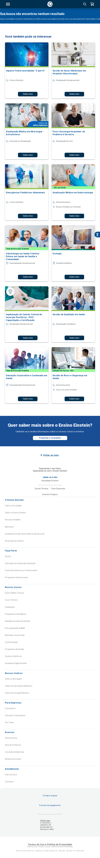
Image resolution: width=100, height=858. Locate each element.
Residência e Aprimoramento (17, 621)
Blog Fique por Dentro (14, 541)
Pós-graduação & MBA (15, 628)
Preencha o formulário (50, 438)
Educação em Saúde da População (20, 563)
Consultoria (10, 708)
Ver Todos (9, 722)
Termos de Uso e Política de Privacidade (50, 844)
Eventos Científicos (13, 656)
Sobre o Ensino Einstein (15, 513)
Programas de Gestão (14, 649)
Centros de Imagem (13, 679)
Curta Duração (11, 642)
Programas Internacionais (16, 577)
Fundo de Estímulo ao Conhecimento (21, 570)
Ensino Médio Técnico (14, 593)
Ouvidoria (9, 782)
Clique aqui (45, 820)
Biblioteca (9, 527)
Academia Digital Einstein (16, 663)
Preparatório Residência (15, 614)
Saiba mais (28, 94)
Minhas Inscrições (13, 759)
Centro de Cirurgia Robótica (17, 693)
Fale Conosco (11, 775)
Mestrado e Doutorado (15, 635)
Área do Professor (13, 745)
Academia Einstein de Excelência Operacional (24, 534)
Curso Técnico (11, 600)
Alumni (8, 556)
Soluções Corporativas (15, 715)
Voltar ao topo (51, 455)
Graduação (10, 607)
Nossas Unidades (12, 520)
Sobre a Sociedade (13, 506)
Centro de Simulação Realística (18, 686)
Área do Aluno (11, 738)
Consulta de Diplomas (14, 752)
